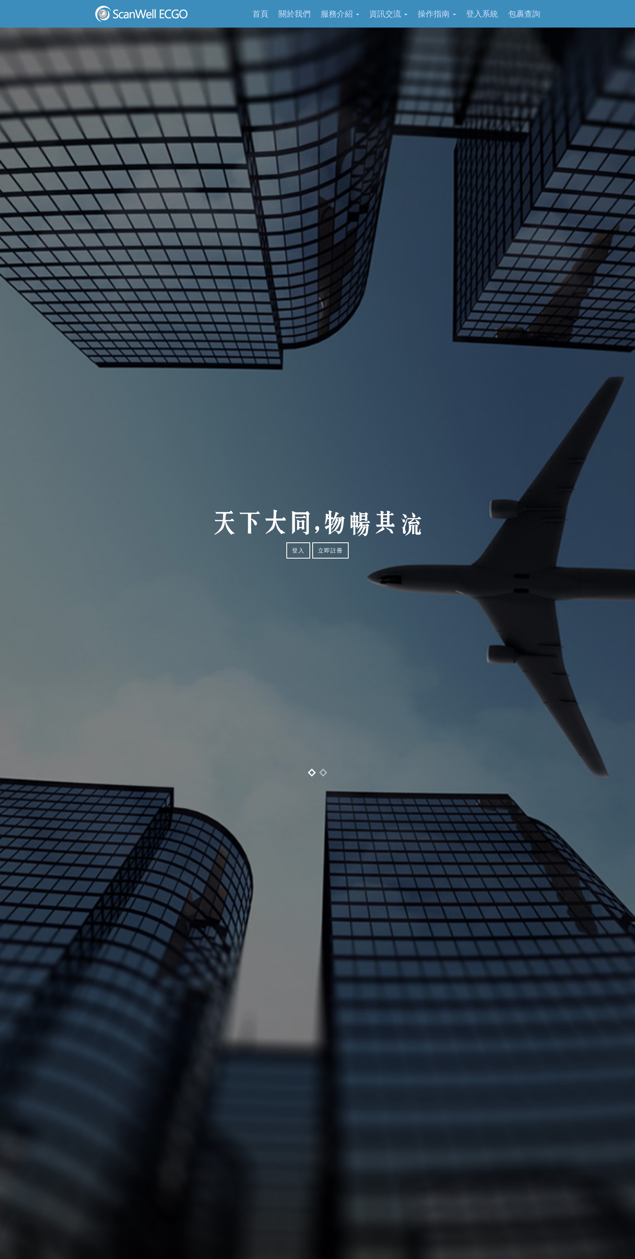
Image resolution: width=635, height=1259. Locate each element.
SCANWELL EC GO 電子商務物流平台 (142, 14)
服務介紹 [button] (340, 13)
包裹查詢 (524, 13)
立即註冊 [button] (330, 550)
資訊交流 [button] (388, 13)
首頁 (260, 13)
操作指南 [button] (437, 13)
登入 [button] (298, 550)
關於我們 (295, 13)
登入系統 (482, 13)
